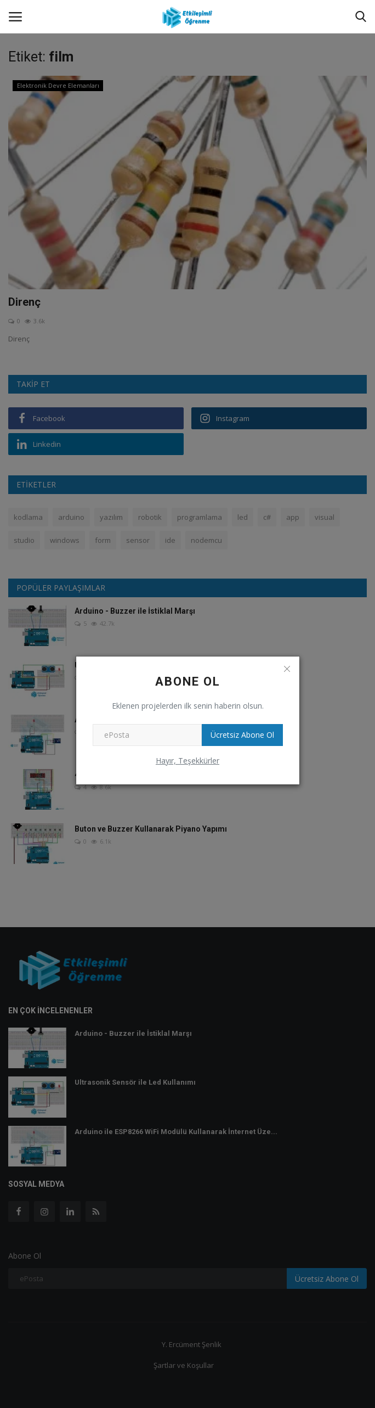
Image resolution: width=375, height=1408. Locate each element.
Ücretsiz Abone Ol (242, 735)
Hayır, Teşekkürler (187, 760)
